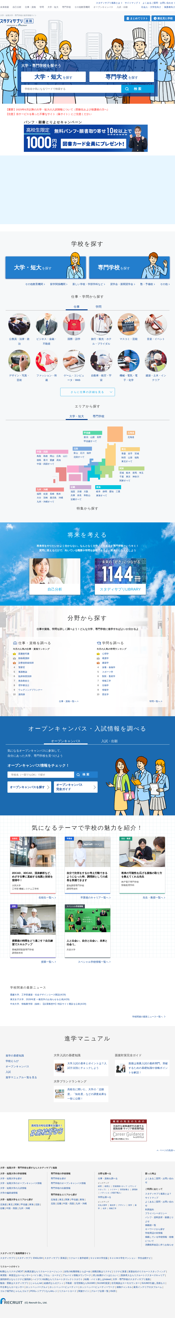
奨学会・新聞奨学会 (121, 284)
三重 (118, 491)
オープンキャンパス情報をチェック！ (38, 765)
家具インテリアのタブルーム (147, 1287)
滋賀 (73, 491)
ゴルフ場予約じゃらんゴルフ (14, 1291)
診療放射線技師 (26, 663)
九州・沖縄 (24, 1208)
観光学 (112, 1205)
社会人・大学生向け (151, 7)
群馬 (135, 473)
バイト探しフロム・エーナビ (46, 1275)
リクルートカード (67, 1291)
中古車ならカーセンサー (12, 1287)
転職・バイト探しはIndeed (97, 1279)
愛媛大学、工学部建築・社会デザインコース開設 (38, 994)
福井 (89, 453)
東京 (128, 476)
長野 (99, 437)
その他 (164, 284)
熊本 (58, 494)
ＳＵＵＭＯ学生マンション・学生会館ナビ (130, 1258)
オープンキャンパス (103, 7)
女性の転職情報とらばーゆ (77, 1271)
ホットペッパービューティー (64, 1287)
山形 (130, 457)
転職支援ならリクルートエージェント (43, 1271)
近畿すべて (76, 499)
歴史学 (105, 694)
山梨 (92, 437)
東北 (10, 1204)
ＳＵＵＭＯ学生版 (99, 1258)
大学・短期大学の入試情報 (13, 1188)
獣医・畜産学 (108, 676)
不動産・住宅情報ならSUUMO (80, 1283)
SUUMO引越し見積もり (153, 1283)
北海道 (131, 437)
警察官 (21, 667)
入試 (8, 1071)
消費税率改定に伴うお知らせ (159, 1245)
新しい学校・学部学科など (87, 284)
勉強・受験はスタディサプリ (14, 1283)
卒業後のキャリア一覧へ (94, 897)
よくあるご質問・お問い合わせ (158, 3)
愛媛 (52, 460)
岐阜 (98, 491)
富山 (76, 453)
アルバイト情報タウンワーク (77, 1275)
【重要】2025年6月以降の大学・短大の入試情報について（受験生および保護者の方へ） (58, 109)
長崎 (52, 494)
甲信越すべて (90, 441)
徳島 (39, 460)
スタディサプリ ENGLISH (30, 1258)
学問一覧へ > (155, 701)
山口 (65, 456)
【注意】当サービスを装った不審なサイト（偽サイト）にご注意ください (49, 114)
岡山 (52, 456)
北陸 (37, 1204)
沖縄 (61, 497)
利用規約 (149, 1209)
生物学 (105, 685)
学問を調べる (104, 1197)
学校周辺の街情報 (154, 1233)
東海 (31, 1204)
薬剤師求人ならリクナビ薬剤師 (15, 1279)
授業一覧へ (47, 961)
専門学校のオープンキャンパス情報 (68, 1183)
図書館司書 (23, 653)
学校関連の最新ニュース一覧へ (147, 1016)
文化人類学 (102, 1205)
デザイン (121, 1205)
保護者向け (169, 7)
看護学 (105, 658)
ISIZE (113, 1291)
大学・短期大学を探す (11, 1178)
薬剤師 (21, 694)
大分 (39, 497)
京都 (79, 491)
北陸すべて (79, 457)
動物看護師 (23, 658)
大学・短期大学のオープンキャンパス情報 (21, 1183)
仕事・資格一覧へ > (68, 701)
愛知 (111, 491)
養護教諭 (22, 672)
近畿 (2, 1208)
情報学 (105, 690)
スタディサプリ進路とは (108, 3)
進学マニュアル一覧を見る (21, 1077)
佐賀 (45, 494)
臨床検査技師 (25, 676)
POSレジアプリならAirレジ (43, 1291)
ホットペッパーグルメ (37, 1287)
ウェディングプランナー (30, 690)
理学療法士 (23, 685)
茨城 (121, 473)
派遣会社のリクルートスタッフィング (147, 1271)
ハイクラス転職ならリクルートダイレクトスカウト (57, 1279)
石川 (82, 453)
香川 (45, 460)
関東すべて (124, 480)
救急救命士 (23, 681)
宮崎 (45, 497)
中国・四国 (11, 1208)
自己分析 (17, 7)
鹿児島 (53, 497)
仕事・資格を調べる (108, 1178)
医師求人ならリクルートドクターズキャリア (143, 1275)
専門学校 (66, 7)
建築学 (105, 663)
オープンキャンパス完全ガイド (69, 787)
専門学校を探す (58, 1178)
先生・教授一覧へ (153, 897)
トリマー (113, 1189)
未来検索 (4, 7)
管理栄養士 (124, 1189)
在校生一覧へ (46, 897)
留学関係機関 (57, 284)
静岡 (105, 491)
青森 (123, 453)
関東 (17, 1204)
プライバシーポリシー (156, 1213)
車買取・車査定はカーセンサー (15, 1275)
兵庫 (73, 495)
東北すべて (126, 461)
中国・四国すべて (45, 464)
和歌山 (87, 495)
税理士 (107, 1186)
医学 (130, 1205)
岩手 (130, 453)
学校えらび (12, 1061)
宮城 (137, 453)
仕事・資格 (30, 7)
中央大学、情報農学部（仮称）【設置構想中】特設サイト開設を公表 (48, 1004)
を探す (53, 77)
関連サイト (83, 1291)
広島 (58, 456)
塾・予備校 (146, 284)
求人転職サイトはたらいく (106, 1275)
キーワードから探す (155, 1229)
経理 (100, 1186)
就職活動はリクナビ (102, 1271)
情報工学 (106, 681)
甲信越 (24, 1204)
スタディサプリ (7, 1258)
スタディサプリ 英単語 (55, 1258)
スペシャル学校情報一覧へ (93, 961)
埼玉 (141, 473)
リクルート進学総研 (78, 1258)
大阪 (86, 491)
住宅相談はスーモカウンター (125, 1283)
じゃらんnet (36, 1283)
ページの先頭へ (167, 1150)
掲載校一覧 (150, 1225)
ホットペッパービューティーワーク (97, 1287)
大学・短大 (53, 7)
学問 (42, 7)
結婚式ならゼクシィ (54, 1283)
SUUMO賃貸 (103, 1283)
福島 (137, 457)
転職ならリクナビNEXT (11, 1271)
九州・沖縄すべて (45, 501)
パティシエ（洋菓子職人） (111, 1193)
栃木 (128, 473)
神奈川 (136, 476)
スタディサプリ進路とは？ (158, 1193)
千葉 (121, 476)
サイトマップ (131, 3)
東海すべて (101, 495)
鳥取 (39, 456)
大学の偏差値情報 (9, 1193)
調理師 (134, 1189)
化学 (104, 1208)
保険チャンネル (124, 1287)
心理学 (105, 653)
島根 (45, 456)
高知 (58, 460)
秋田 (123, 457)
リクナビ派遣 (120, 1271)
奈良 (79, 495)
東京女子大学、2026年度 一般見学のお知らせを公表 (40, 999)
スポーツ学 (107, 672)
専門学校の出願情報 (60, 1188)
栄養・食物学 (108, 667)
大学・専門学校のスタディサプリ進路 (131, 1279)
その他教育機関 (82, 7)
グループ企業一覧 (100, 1291)
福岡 (39, 494)
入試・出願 (122, 7)
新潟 (86, 437)
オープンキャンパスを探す (27, 787)
